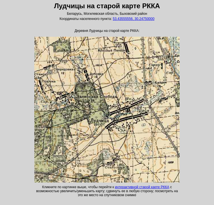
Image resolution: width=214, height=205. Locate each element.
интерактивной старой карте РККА (142, 187)
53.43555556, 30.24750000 (133, 19)
